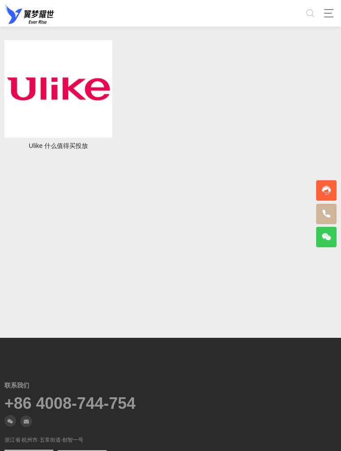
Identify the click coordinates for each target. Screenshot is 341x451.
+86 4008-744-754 (69, 403)
